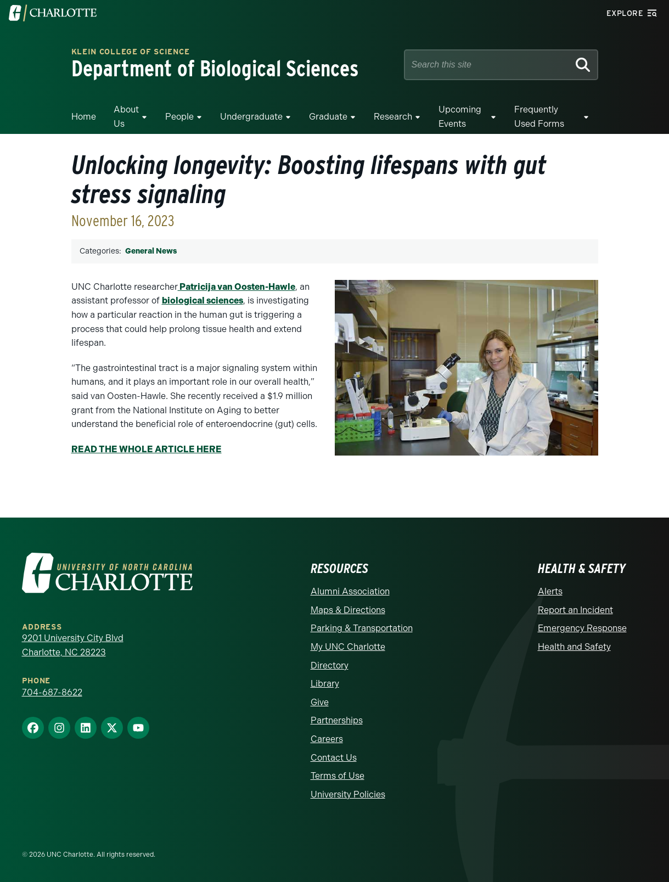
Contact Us (334, 757)
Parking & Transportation (362, 628)
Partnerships (337, 720)
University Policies (348, 794)
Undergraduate (251, 116)
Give (320, 702)
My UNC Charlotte (348, 647)
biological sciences (202, 300)
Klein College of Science (130, 52)
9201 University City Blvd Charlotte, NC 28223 (72, 645)
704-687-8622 (52, 692)
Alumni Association (350, 591)
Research (393, 116)
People (179, 116)
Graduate (328, 116)
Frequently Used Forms (539, 116)
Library (325, 683)
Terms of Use (337, 776)
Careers (327, 739)
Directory (329, 665)
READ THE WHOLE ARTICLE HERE (146, 449)
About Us (126, 116)
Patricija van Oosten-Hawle (236, 287)
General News (151, 251)
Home (83, 116)
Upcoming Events (459, 116)
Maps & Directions (348, 610)
